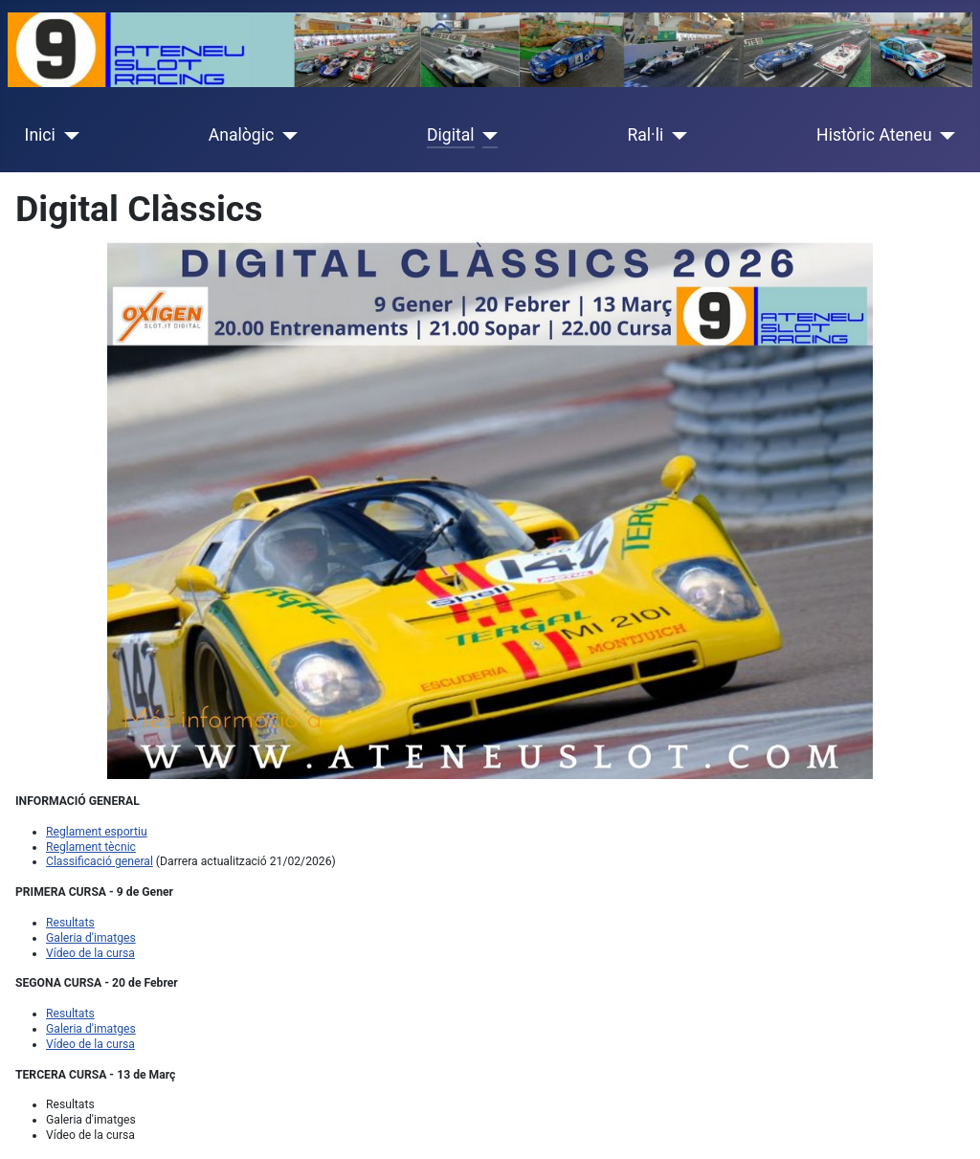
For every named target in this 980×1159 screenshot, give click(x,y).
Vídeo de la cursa (90, 953)
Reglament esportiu (96, 831)
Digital (451, 135)
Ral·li (645, 135)
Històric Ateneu (874, 135)
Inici (40, 135)
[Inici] (67, 135)
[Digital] (487, 135)
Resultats (70, 922)
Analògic (241, 135)
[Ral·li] (675, 135)
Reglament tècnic (91, 847)
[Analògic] (286, 135)
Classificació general (99, 861)
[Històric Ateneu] (944, 135)
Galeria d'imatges (91, 938)
